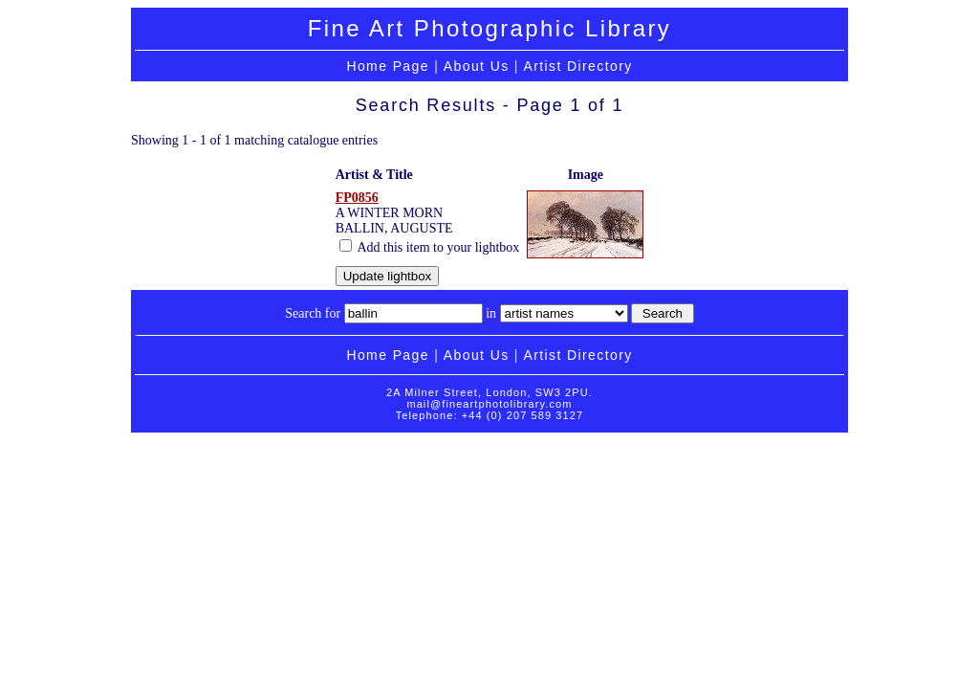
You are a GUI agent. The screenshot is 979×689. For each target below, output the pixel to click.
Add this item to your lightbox (429, 247)
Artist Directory (577, 66)
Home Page (387, 66)
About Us (477, 66)
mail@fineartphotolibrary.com (489, 404)
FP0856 (357, 197)
